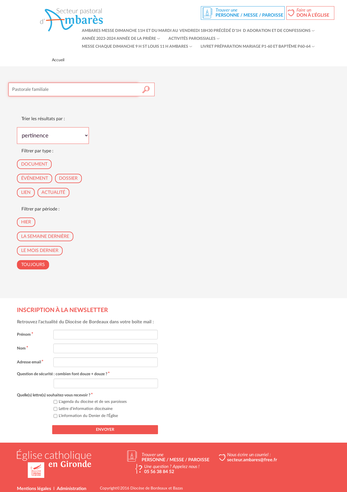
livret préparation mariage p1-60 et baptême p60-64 (256, 47)
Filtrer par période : (40, 209)
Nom (22, 348)
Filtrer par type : (37, 151)
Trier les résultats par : (43, 119)
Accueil (58, 60)
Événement (34, 178)
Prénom (25, 335)
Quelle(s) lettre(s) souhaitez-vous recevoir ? (55, 395)
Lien (25, 192)
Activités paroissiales (192, 39)
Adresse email (30, 362)
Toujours (33, 264)
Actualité (53, 192)
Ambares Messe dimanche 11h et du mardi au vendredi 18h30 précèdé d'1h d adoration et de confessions (196, 31)
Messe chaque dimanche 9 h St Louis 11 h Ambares (135, 47)
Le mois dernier (39, 250)
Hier (26, 222)
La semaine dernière (45, 236)
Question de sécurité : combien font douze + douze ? (63, 374)
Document (34, 164)
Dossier (68, 178)
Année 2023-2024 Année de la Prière (119, 39)
